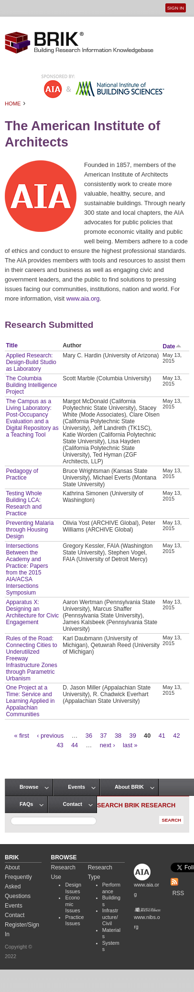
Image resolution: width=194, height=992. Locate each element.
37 (103, 735)
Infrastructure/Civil (110, 917)
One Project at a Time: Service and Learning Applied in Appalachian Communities (30, 701)
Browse (29, 787)
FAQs (26, 804)
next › (107, 745)
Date (172, 346)
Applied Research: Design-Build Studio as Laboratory (31, 362)
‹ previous (50, 735)
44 (74, 745)
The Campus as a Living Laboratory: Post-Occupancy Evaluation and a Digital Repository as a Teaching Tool (32, 418)
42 (176, 735)
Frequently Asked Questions (18, 886)
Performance (111, 888)
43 (59, 745)
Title (11, 345)
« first (21, 735)
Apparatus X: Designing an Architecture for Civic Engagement (32, 612)
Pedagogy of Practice (22, 474)
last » (130, 745)
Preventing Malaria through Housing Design (30, 530)
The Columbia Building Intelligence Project (31, 385)
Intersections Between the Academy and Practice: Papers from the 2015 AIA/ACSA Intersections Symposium (27, 569)
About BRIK (129, 787)
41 (162, 735)
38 (118, 735)
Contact (72, 804)
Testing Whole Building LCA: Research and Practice (24, 503)
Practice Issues (74, 920)
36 (89, 735)
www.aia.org (83, 298)
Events (76, 787)
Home (13, 103)
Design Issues (73, 888)
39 (132, 735)
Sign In (175, 7)
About (12, 867)
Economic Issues (72, 904)
